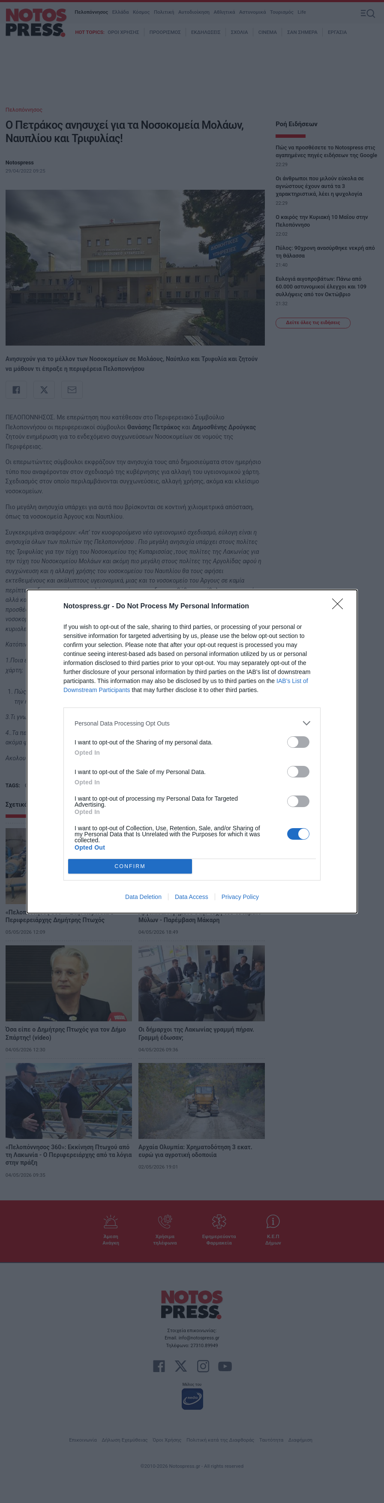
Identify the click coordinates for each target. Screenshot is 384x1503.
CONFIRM (130, 866)
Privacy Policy (240, 896)
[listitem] (192, 723)
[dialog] (192, 751)
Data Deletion (143, 896)
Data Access (191, 896)
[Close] (340, 606)
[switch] (298, 742)
